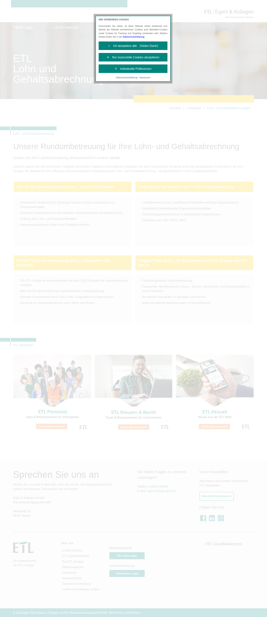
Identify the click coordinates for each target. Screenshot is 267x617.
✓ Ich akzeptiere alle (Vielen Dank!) (133, 45)
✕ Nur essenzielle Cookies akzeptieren (133, 57)
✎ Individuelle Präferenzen (133, 69)
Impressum (144, 78)
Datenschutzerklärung (133, 37)
